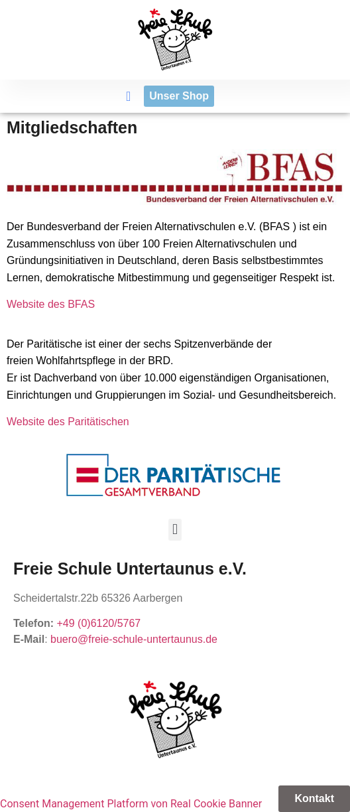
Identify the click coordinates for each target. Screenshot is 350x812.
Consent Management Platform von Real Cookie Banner (131, 803)
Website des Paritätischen (68, 421)
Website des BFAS (51, 304)
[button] (128, 96)
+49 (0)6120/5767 (98, 623)
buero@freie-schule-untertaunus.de (133, 639)
